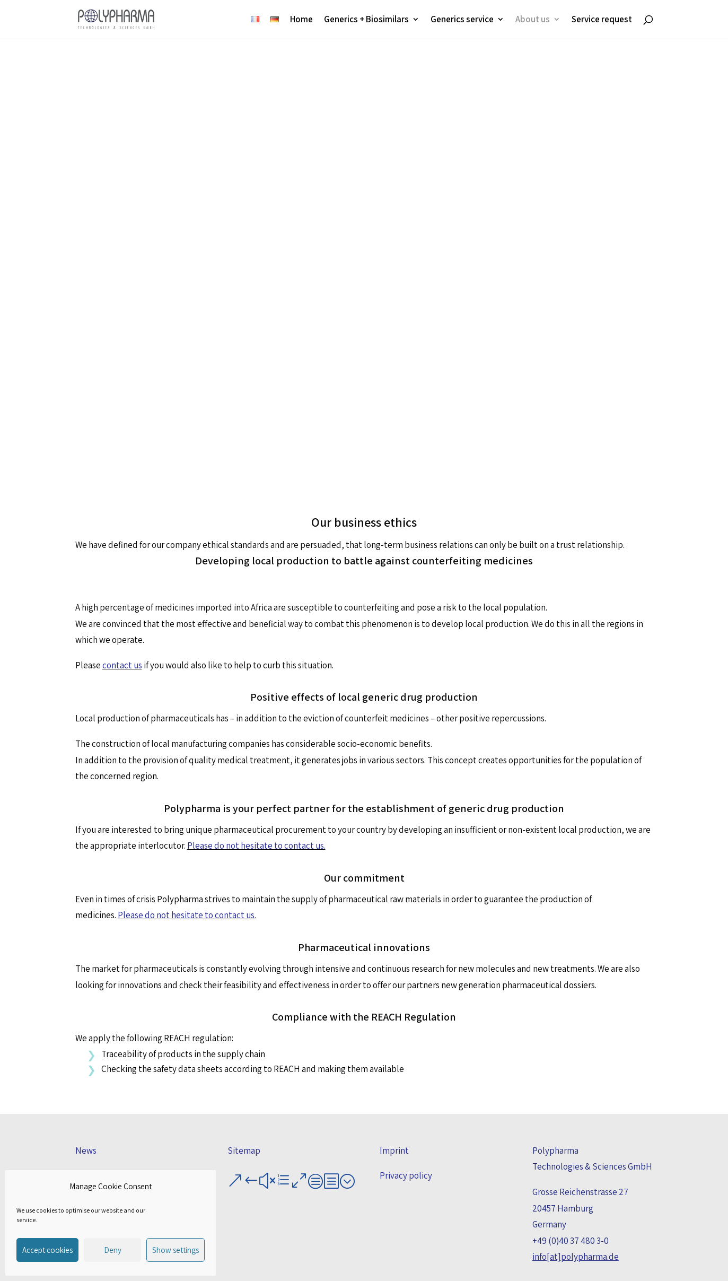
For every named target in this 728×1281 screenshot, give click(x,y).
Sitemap (243, 1150)
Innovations (479, 424)
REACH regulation (595, 424)
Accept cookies (47, 1250)
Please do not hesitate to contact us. (256, 845)
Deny (112, 1250)
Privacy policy (406, 1175)
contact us (122, 665)
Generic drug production (364, 433)
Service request (602, 20)
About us (532, 20)
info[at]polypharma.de (575, 1256)
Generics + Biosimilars (366, 20)
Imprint (394, 1150)
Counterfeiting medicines (132, 433)
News (86, 1150)
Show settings (175, 1250)
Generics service (462, 20)
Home (301, 20)
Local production (248, 424)
